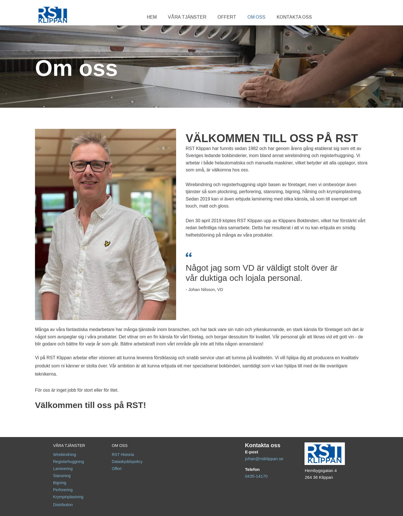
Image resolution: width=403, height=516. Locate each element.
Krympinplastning (68, 497)
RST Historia (123, 454)
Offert (117, 468)
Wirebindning (64, 454)
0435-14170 (256, 476)
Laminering (63, 468)
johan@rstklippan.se (264, 458)
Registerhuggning (68, 461)
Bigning (59, 482)
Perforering (63, 490)
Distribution (63, 504)
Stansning (62, 475)
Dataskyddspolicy (127, 461)
